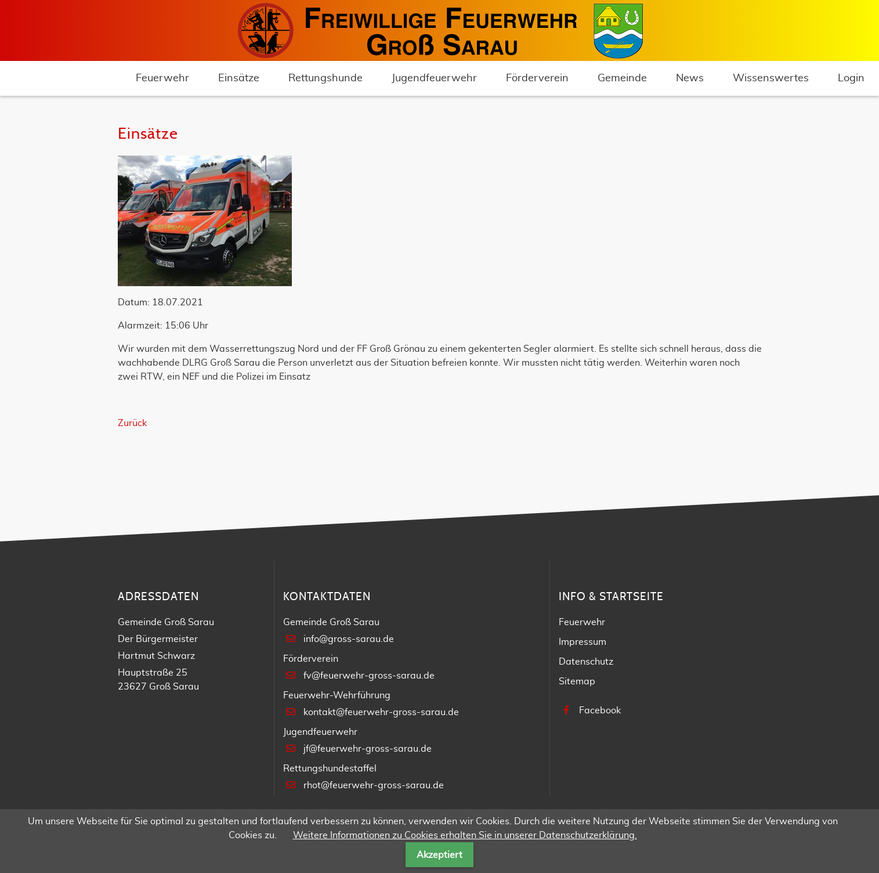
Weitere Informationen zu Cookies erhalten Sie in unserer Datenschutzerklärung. (465, 835)
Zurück (132, 423)
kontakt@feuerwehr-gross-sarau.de (381, 712)
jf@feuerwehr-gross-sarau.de (367, 748)
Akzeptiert (439, 855)
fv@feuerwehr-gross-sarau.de (369, 675)
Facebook (600, 710)
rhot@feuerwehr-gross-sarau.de (373, 785)
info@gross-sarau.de (348, 639)
